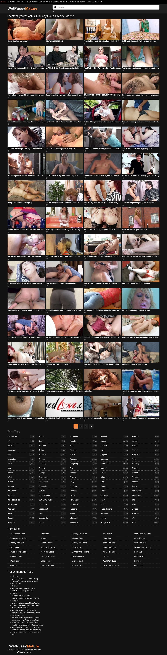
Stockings (145, 468)
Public (114, 504)
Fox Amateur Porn (17, 534)
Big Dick (21, 495)
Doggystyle (52, 518)
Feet (83, 445)
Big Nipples (21, 504)
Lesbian (114, 445)
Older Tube (76, 547)
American (21, 450)
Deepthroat (52, 509)
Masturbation (114, 463)
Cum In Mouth (52, 495)
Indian (83, 513)
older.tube (25, 1)
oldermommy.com (36, 1)
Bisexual (21, 509)
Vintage (145, 509)
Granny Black (77, 561)
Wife (145, 522)
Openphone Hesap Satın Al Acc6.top (25, 605)
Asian (21, 463)
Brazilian (52, 445)
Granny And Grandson (20, 608)
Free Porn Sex (71, 1)
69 (21, 441)
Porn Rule (98, 1)
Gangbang (83, 463)
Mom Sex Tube (109, 547)
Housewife (83, 504)
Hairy (83, 481)
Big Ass (21, 486)
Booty (52, 441)
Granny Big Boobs (79, 543)
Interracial (83, 518)
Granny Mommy (47, 565)
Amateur (21, 445)
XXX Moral (46, 1)
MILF (114, 472)
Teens (145, 486)
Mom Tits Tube (109, 552)
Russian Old (90, 1)
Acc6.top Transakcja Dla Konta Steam (26, 618)
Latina (114, 441)
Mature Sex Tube (48, 547)
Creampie (52, 486)
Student (145, 472)
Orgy (114, 481)
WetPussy (22, 8)
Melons (14, 586)
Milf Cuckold (77, 565)
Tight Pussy (145, 495)
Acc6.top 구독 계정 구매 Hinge (23, 591)
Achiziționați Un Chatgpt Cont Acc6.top (26, 627)
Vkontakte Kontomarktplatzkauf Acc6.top (26, 630)
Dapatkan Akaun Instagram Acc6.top (25, 622)
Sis (13, 635)
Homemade (83, 500)
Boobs (52, 436)
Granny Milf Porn (48, 556)
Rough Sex (114, 522)
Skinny (145, 450)
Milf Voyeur (107, 534)
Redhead (114, 513)
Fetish (83, 454)
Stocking (15, 593)
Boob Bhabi (16, 583)
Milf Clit (44, 538)
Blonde (21, 518)
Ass (21, 468)
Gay (83, 468)
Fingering (83, 459)
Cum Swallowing (52, 500)
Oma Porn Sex (140, 543)
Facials (83, 441)
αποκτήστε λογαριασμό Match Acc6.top (26, 603)
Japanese (83, 522)
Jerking (114, 436)
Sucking (145, 477)
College (52, 472)
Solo (145, 459)
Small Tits (145, 454)
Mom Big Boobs (47, 552)
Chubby (52, 468)
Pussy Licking (114, 509)
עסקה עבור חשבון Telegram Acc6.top (25, 620)
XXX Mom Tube (109, 561)
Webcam (145, 513)
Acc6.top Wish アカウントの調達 (24, 610)
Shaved (145, 445)
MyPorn (106, 556)
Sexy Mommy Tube (111, 565)
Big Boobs (21, 490)
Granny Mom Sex (17, 543)
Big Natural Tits (21, 500)
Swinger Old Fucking (80, 552)
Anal (21, 454)
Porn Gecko (139, 556)
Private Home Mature (58, 1)
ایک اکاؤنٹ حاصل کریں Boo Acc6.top (25, 579)
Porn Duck (138, 552)
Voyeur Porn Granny (142, 547)
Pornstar (114, 495)
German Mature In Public (21, 596)
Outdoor (114, 486)
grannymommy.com (14, 1)
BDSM (21, 481)
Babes (21, 472)
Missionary (114, 477)
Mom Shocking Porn (142, 534)
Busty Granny (46, 543)
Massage (114, 459)
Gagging (15, 600)
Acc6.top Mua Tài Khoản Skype (23, 588)
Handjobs (83, 486)
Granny (83, 477)
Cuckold (52, 490)
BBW (21, 477)
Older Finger (46, 561)
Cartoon (52, 459)
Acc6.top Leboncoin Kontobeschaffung (26, 613)
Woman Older (77, 538)
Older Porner (139, 538)
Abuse (29, 652)
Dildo (52, 513)
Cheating (52, 463)
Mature (114, 468)
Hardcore (83, 490)
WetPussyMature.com (33, 649)
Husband (83, 509)
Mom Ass (107, 538)
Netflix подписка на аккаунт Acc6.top (25, 598)
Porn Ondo (138, 565)
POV (114, 500)
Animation (21, 459)
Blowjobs (21, 522)
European (83, 436)
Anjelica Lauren (17, 615)
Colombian (52, 477)
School (145, 441)
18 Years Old (21, 436)
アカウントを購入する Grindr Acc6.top (26, 632)
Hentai (83, 495)
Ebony (52, 522)
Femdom (83, 450)
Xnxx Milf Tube (109, 543)
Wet (145, 518)
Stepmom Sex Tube (18, 538)
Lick (114, 450)
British (52, 450)
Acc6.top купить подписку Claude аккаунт (27, 625)
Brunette (52, 454)
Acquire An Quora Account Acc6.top (25, 581)
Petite (114, 490)
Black (21, 513)
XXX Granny (81, 1)
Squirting (145, 463)
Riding (114, 518)
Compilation (52, 481)
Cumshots (52, 504)
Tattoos (145, 481)
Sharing (15, 576)
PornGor (137, 561)
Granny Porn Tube (79, 534)
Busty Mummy (78, 556)
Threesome (145, 490)
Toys (145, 504)
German (83, 472)
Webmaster (21, 652)
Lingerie (114, 454)
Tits (145, 500)
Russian (145, 436)
